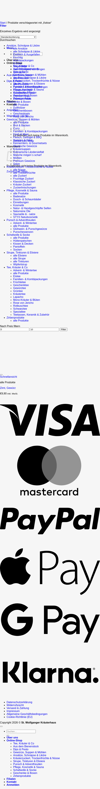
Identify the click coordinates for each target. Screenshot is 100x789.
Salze (16, 163)
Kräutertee (19, 294)
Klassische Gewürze (25, 146)
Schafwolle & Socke (18, 234)
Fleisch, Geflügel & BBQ (27, 137)
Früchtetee (19, 282)
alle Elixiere (20, 255)
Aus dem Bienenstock (19, 75)
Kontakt (11, 781)
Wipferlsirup (20, 264)
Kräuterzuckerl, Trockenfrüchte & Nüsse (36, 80)
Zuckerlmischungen (24, 187)
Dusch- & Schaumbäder (27, 199)
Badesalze (19, 196)
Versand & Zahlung (18, 708)
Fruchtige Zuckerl (23, 178)
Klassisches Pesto (24, 92)
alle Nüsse (19, 169)
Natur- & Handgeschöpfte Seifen (32, 208)
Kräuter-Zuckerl (22, 184)
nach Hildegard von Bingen (29, 69)
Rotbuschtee (20, 305)
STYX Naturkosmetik (25, 217)
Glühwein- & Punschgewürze (30, 229)
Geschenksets (21, 113)
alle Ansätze (20, 48)
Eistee (16, 276)
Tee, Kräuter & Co (17, 267)
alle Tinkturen (21, 261)
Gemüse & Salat (22, 140)
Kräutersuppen (21, 149)
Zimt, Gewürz (8, 388)
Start (3, 22)
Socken (17, 249)
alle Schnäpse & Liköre (26, 51)
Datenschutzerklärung (19, 702)
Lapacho (18, 297)
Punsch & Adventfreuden (21, 220)
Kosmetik (18, 205)
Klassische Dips (22, 90)
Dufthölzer (19, 107)
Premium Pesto (22, 98)
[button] (10, 48)
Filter (63, 329)
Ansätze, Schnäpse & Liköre (29, 77)
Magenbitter (20, 66)
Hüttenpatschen (22, 240)
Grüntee (18, 291)
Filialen (11, 779)
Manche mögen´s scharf (27, 155)
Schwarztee (20, 308)
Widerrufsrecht (15, 705)
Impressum (13, 711)
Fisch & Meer (21, 134)
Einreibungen (21, 202)
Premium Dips (21, 95)
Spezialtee (19, 311)
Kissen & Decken (23, 243)
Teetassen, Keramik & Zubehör (31, 314)
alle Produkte (21, 78)
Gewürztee (19, 288)
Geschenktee (21, 285)
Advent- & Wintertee (25, 223)
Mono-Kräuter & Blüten (26, 299)
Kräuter (17, 63)
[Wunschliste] (1, 374)
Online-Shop (14, 740)
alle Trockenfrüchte (24, 172)
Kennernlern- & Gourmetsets (30, 143)
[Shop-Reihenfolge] (18, 37)
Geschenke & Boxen (19, 101)
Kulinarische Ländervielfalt (28, 152)
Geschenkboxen (22, 110)
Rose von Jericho (23, 116)
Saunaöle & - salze (24, 214)
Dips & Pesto (14, 81)
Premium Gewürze (24, 161)
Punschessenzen (23, 231)
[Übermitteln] (8, 735)
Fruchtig (18, 57)
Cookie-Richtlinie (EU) (19, 717)
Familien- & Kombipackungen (30, 87)
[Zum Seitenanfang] (1, 726)
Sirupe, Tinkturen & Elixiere (29, 83)
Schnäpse (19, 72)
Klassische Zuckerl (24, 181)
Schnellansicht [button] (8, 376)
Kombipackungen (23, 60)
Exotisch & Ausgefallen (26, 54)
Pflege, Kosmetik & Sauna (22, 190)
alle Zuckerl (20, 175)
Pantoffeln (19, 246)
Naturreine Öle (21, 211)
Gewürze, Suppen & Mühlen (29, 752)
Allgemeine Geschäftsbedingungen (27, 714)
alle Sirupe (19, 258)
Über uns (12, 60)
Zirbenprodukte (15, 317)
